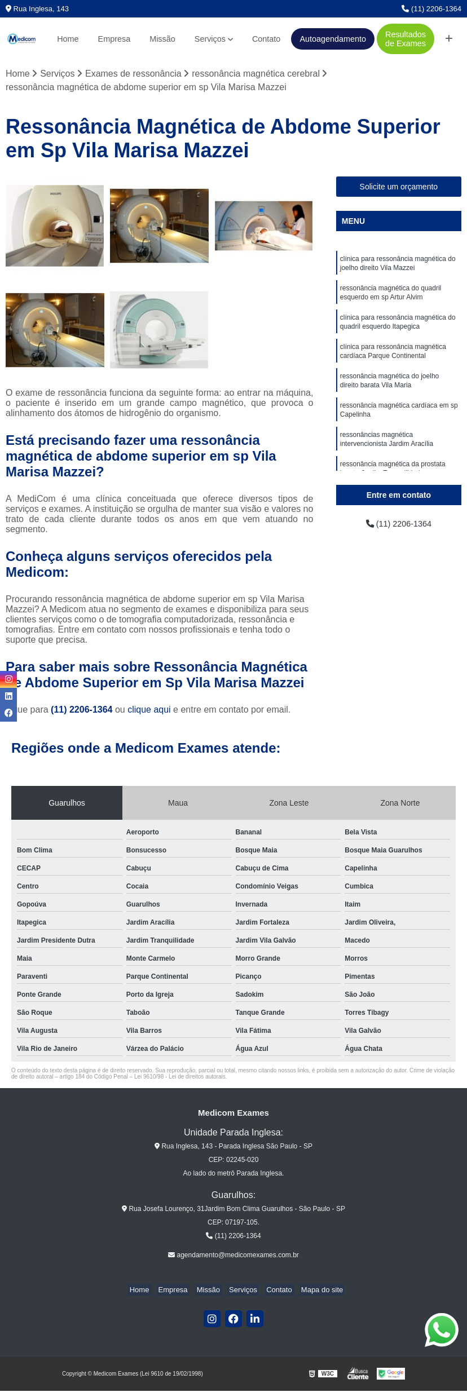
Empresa (114, 38)
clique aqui (149, 710)
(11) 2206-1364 (431, 9)
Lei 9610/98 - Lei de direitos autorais (180, 1078)
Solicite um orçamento (399, 187)
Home (67, 38)
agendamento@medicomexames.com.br (233, 1256)
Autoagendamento (332, 38)
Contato (266, 38)
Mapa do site (313, 1291)
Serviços (210, 38)
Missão (162, 38)
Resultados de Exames (405, 39)
